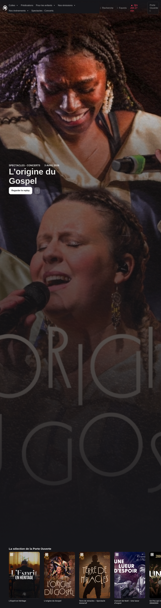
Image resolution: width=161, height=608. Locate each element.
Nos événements (19, 10)
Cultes (13, 5)
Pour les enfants (45, 5)
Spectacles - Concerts (42, 10)
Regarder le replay (20, 190)
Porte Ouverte (154, 8)
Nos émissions (67, 5)
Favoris (122, 8)
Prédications (27, 5)
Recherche (106, 8)
